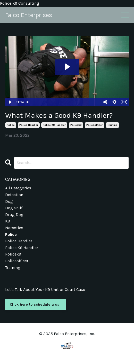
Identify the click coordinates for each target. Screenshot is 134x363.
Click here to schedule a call (36, 304)
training (112, 125)
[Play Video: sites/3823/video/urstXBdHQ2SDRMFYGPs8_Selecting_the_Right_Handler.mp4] (67, 66)
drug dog (14, 214)
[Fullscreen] (124, 102)
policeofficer (94, 125)
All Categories (18, 188)
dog (9, 201)
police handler (28, 125)
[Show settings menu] (114, 102)
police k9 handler (54, 125)
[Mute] (105, 102)
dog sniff (13, 207)
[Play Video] (10, 102)
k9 (7, 221)
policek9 (76, 125)
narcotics (14, 227)
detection (14, 194)
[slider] (62, 102)
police (11, 125)
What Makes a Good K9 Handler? (59, 115)
